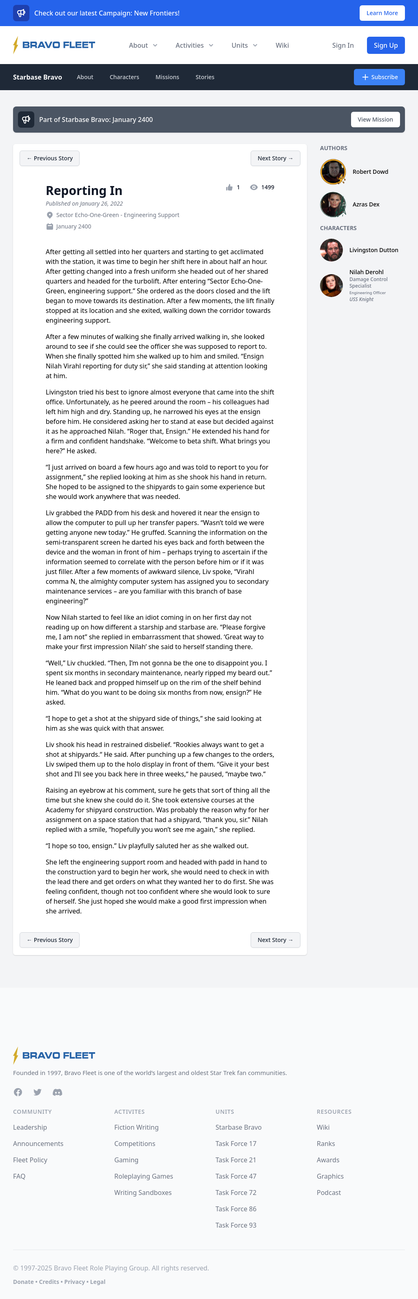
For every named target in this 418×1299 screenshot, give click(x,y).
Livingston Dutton (373, 250)
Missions (167, 77)
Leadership (30, 1127)
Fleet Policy (30, 1159)
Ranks (326, 1143)
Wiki (282, 45)
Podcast (329, 1192)
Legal (98, 1282)
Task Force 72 (236, 1192)
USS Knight (361, 299)
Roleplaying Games (143, 1176)
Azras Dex (366, 204)
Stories (205, 77)
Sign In (343, 45)
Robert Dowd (371, 171)
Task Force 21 (236, 1159)
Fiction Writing (136, 1127)
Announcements (38, 1143)
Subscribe (379, 77)
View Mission (375, 119)
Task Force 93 (236, 1225)
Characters (124, 77)
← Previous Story (50, 158)
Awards (328, 1159)
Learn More (382, 13)
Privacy (74, 1282)
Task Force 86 (236, 1208)
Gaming (126, 1159)
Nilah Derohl (366, 272)
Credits (49, 1282)
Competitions (135, 1143)
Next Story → (275, 158)
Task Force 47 (236, 1176)
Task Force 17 (236, 1143)
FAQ (19, 1176)
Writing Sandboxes (143, 1192)
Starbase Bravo (37, 77)
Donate (23, 1282)
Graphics (330, 1176)
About (85, 77)
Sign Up (386, 45)
